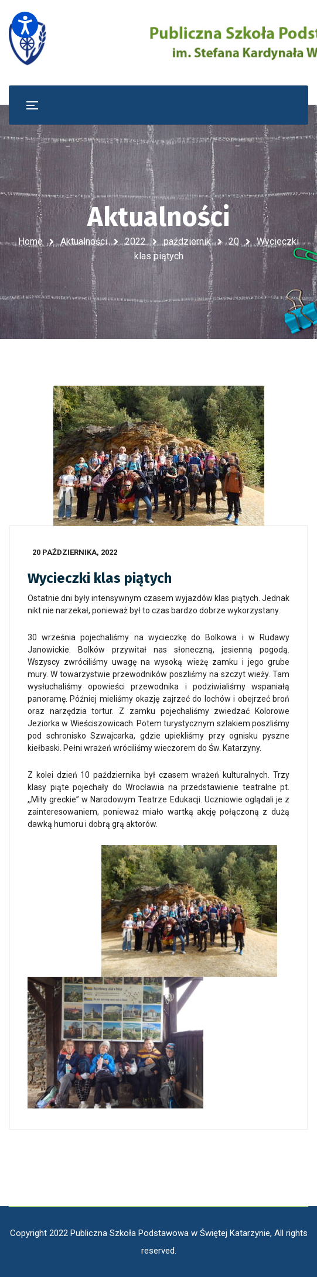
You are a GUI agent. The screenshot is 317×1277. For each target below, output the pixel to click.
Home (30, 241)
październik (187, 241)
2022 (135, 241)
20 (234, 241)
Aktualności (83, 241)
